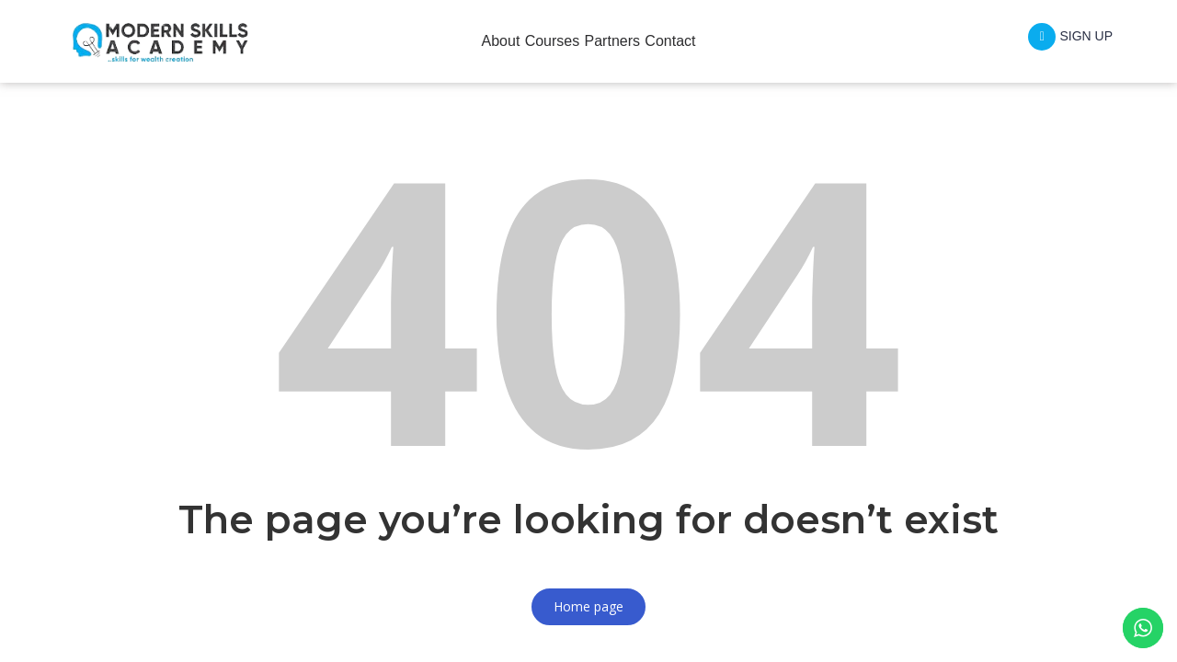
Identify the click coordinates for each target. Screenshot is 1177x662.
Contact (704, 41)
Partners (623, 41)
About (467, 41)
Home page (588, 606)
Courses (540, 41)
